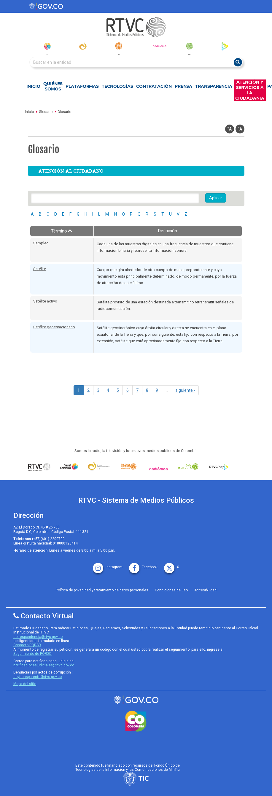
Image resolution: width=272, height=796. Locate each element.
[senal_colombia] (47, 46)
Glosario (46, 112)
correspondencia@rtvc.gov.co (38, 637)
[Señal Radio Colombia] (129, 466)
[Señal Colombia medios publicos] (39, 467)
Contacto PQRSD (27, 645)
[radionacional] (118, 46)
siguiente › (185, 390)
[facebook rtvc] (143, 565)
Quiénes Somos (53, 86)
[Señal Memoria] (188, 466)
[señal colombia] (69, 466)
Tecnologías (117, 86)
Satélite (39, 269)
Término (62, 231)
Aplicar (215, 197)
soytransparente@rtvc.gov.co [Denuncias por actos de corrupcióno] (37, 677)
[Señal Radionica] (158, 468)
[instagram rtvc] (108, 565)
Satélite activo (45, 301)
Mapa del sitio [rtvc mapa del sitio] (24, 684)
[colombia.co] (136, 721)
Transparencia (213, 86)
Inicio (33, 86)
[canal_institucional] (83, 46)
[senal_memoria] (189, 46)
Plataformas (82, 86)
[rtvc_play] (225, 46)
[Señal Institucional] (99, 466)
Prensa (183, 86)
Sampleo (41, 243)
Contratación (154, 86)
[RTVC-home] (136, 27)
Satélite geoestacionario (54, 327)
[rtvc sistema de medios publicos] (136, 700)
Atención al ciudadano (71, 171)
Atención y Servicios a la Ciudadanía (249, 90)
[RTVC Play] (218, 466)
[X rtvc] (171, 565)
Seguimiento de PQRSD (32, 654)
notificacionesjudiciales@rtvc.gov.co (43, 665)
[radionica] (159, 46)
